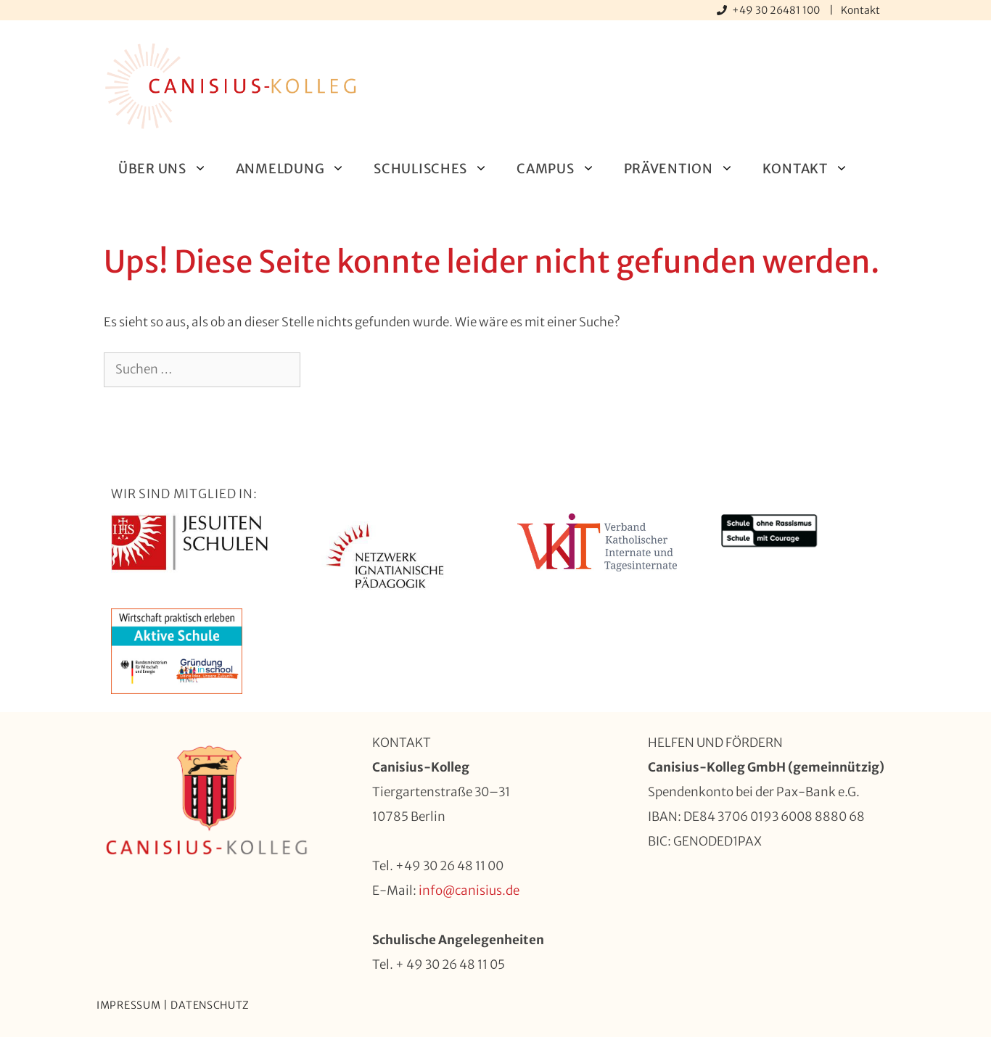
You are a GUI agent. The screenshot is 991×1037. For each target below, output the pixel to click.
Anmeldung (297, 168)
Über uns (169, 168)
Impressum (128, 1005)
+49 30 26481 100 (777, 10)
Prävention (686, 168)
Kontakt (860, 10)
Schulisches (438, 168)
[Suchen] (324, 369)
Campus (563, 168)
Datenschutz (210, 1005)
